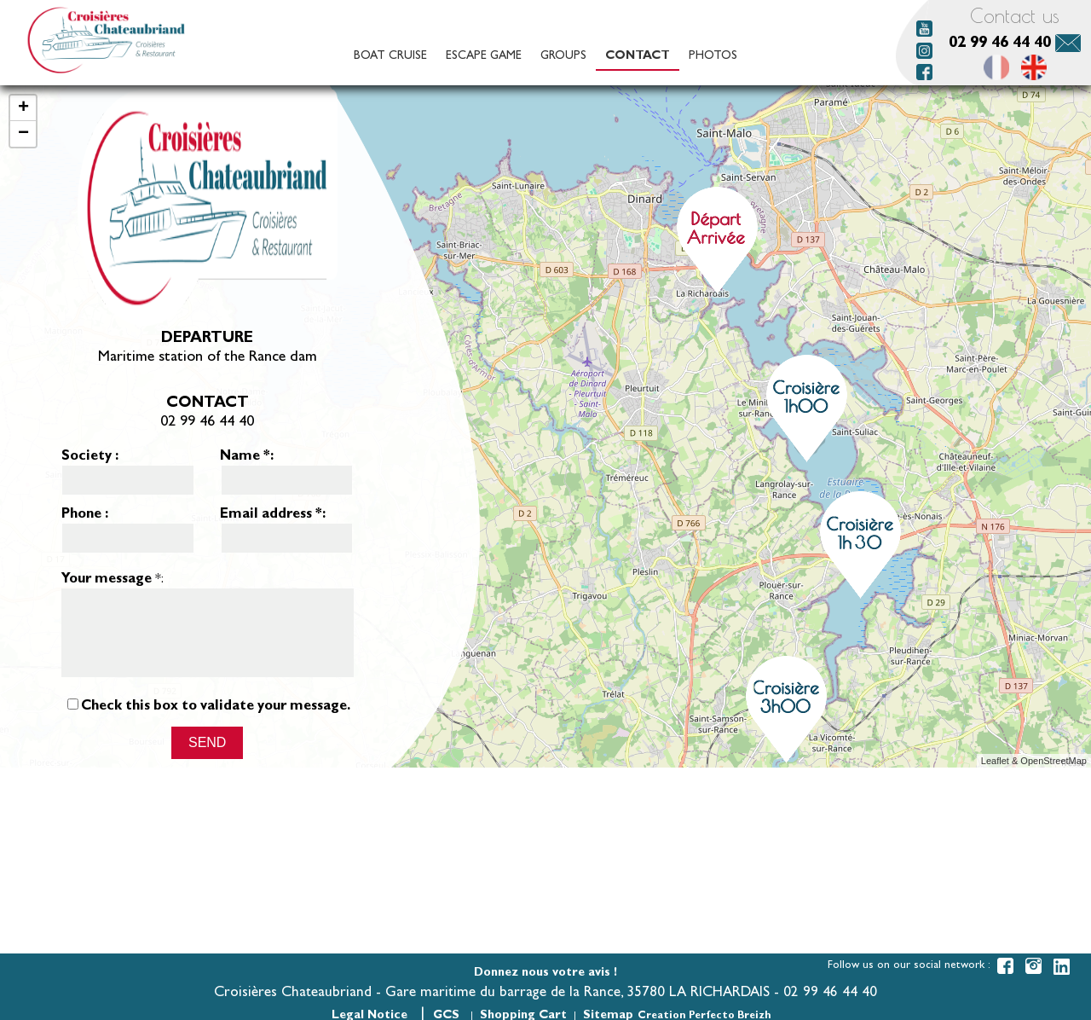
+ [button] (23, 108)
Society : (89, 457)
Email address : (273, 515)
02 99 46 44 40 (1000, 44)
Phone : (84, 515)
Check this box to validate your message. (215, 722)
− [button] (23, 134)
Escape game (484, 56)
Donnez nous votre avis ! (545, 973)
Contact (637, 56)
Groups (563, 56)
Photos (713, 56)
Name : (247, 457)
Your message (106, 580)
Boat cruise (390, 56)
